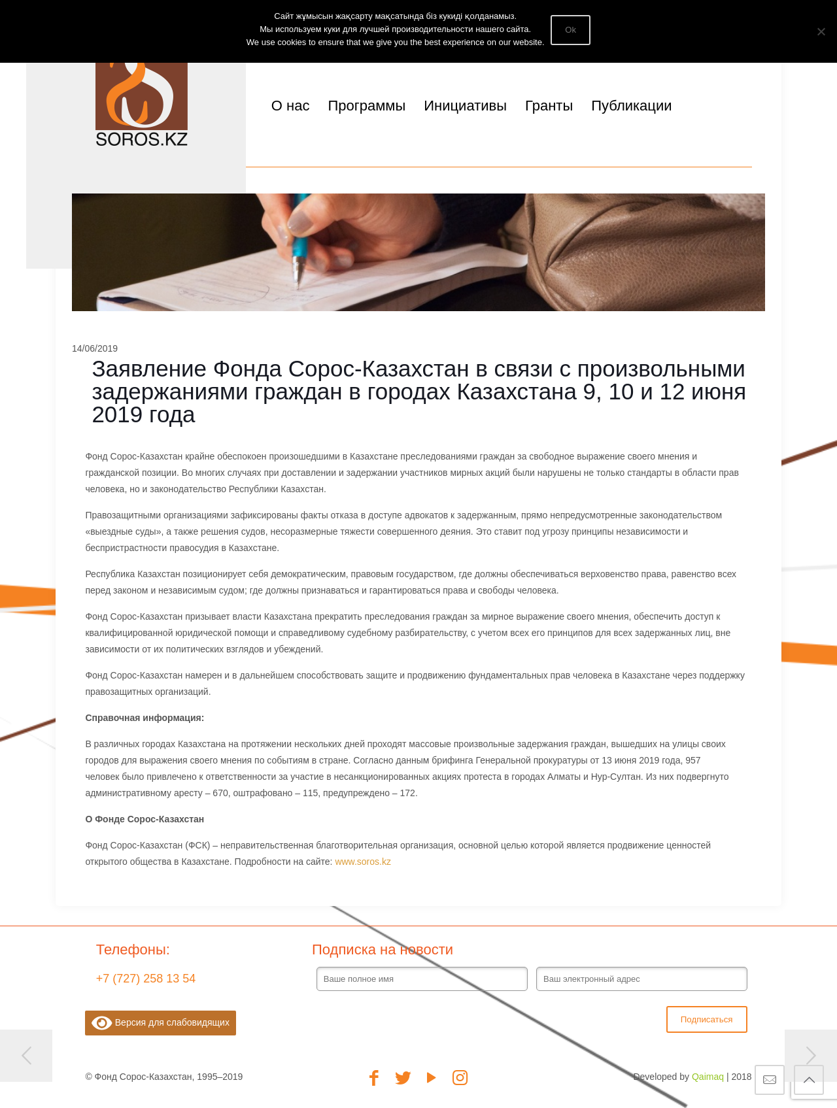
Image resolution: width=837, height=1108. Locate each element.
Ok (571, 30)
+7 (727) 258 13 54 (146, 978)
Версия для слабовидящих (161, 1023)
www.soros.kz (363, 861)
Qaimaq (708, 1076)
